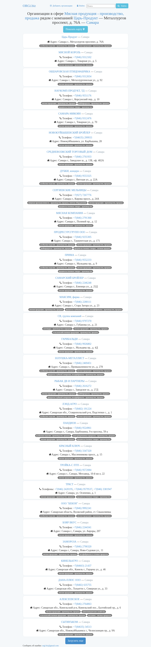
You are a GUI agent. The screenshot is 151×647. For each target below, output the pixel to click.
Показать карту (75, 29)
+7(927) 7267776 (82, 195)
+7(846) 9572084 (82, 470)
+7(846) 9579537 (83, 489)
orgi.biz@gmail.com (50, 646)
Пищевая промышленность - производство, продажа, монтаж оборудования (57, 203)
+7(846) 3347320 (82, 450)
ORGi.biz (29, 5)
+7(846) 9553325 (82, 175)
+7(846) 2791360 (82, 217)
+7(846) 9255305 (82, 237)
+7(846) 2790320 (82, 546)
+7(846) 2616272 (82, 386)
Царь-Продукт (86, 18)
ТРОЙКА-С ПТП (69, 465)
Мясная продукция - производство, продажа (94, 46)
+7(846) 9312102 (82, 57)
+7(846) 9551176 (82, 95)
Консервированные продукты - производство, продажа (94, 435)
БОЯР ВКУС (69, 522)
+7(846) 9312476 (82, 118)
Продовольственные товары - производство (75, 107)
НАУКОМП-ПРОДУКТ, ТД (69, 90)
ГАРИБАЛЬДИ (69, 339)
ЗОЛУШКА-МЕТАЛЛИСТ (69, 358)
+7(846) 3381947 (103, 489)
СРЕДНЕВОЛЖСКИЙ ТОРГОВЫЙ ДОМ (69, 152)
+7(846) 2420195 (64, 489)
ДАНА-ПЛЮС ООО (69, 580)
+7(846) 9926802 (82, 343)
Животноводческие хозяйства (93, 612)
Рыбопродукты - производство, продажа (93, 103)
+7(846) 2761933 (82, 156)
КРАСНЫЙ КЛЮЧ (69, 446)
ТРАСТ (69, 484)
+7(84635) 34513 (82, 626)
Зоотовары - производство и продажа (57, 329)
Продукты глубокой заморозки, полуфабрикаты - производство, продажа (94, 309)
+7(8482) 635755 (82, 584)
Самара (92, 22)
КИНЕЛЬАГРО (69, 561)
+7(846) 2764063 (82, 603)
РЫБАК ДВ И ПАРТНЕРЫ (69, 381)
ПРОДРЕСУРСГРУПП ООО (69, 232)
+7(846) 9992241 (82, 508)
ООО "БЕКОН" (69, 503)
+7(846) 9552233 (82, 259)
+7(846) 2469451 (82, 363)
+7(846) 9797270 (82, 321)
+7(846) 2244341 (82, 527)
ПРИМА (69, 255)
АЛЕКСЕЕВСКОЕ (69, 599)
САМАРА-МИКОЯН (69, 113)
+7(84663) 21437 (82, 565)
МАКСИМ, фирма (69, 297)
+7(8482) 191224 (82, 408)
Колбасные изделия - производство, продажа (57, 46)
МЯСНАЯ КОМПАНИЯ (69, 213)
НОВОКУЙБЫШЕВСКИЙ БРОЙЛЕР (69, 132)
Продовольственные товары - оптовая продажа (92, 248)
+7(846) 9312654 (82, 76)
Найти (122, 6)
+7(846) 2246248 (82, 282)
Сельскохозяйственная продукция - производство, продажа (75, 332)
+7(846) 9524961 (82, 427)
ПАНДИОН (69, 423)
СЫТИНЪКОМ (69, 622)
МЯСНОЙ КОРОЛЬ (69, 52)
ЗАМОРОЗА (69, 541)
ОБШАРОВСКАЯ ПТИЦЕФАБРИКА (69, 71)
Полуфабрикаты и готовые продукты (93, 554)
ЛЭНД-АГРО (69, 404)
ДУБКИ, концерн (69, 171)
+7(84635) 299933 (82, 137)
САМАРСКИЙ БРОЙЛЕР (69, 278)
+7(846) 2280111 (82, 301)
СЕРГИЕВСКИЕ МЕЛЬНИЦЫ (69, 190)
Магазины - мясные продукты (99, 615)
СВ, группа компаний (69, 316)
